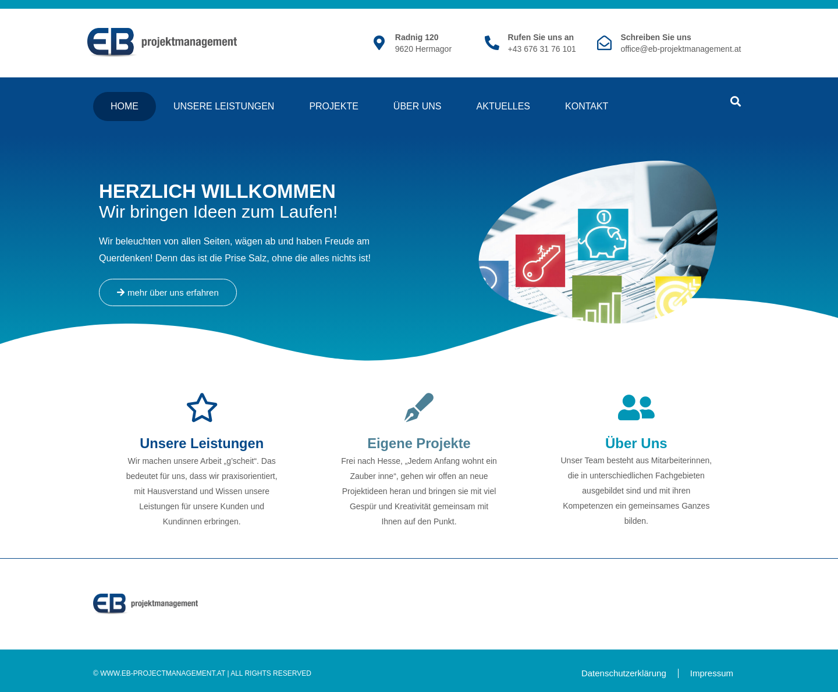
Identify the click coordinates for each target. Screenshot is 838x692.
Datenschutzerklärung (623, 672)
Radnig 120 (417, 37)
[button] (735, 101)
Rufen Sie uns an (541, 37)
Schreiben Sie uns (655, 37)
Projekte (333, 106)
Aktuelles (503, 106)
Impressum (711, 672)
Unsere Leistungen (223, 106)
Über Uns (417, 106)
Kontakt (586, 106)
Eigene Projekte (419, 443)
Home (125, 106)
